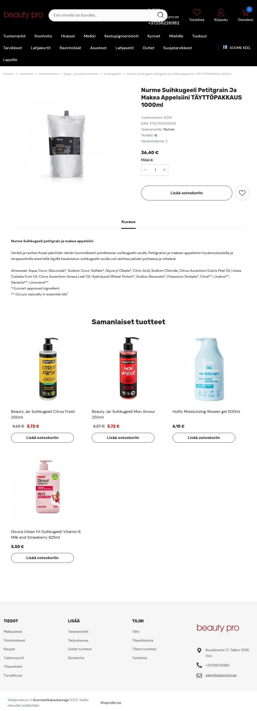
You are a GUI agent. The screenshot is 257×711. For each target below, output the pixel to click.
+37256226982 (163, 23)
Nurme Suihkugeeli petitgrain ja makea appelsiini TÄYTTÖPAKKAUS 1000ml (179, 74)
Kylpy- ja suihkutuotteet (81, 74)
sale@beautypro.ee (221, 675)
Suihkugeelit (112, 74)
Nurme (169, 129)
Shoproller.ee (110, 702)
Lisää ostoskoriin (187, 192)
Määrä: (147, 160)
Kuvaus (128, 221)
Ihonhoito (26, 74)
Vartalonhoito (48, 74)
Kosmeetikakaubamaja (51, 700)
